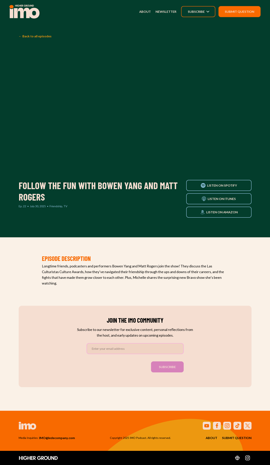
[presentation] (116, 366)
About (145, 11)
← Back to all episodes (35, 36)
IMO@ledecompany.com (57, 438)
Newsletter (166, 11)
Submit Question (239, 11)
